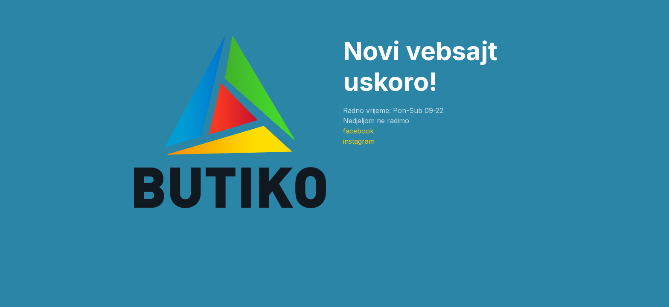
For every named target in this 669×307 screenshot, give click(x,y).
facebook (358, 131)
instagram (359, 141)
